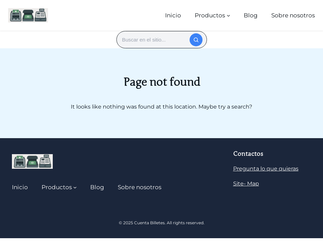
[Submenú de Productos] (228, 15)
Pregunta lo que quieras (265, 168)
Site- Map (246, 183)
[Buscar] (196, 39)
